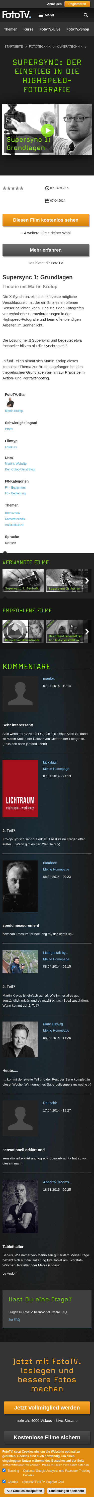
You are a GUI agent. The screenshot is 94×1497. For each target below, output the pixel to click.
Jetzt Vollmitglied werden (47, 1407)
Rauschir (50, 1103)
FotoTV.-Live (49, 29)
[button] (47, 130)
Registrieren (77, 4)
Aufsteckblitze (14, 525)
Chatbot (13, 1482)
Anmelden (54, 4)
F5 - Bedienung (15, 493)
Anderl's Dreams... (57, 1182)
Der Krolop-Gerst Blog (20, 469)
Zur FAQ (14, 1320)
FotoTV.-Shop (77, 29)
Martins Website (16, 463)
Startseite (14, 46)
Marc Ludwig (53, 1024)
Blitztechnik (12, 513)
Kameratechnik (69, 46)
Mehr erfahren (46, 250)
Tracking (13, 1471)
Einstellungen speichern (66, 1491)
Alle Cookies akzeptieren (24, 1491)
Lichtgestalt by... (55, 953)
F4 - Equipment (15, 487)
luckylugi (50, 762)
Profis (9, 429)
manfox (49, 678)
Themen (11, 29)
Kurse (29, 29)
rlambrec (50, 863)
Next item (87, 580)
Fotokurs (11, 447)
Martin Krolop (14, 411)
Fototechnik (40, 46)
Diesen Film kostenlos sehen (45, 220)
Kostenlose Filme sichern (47, 1437)
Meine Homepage (56, 769)
